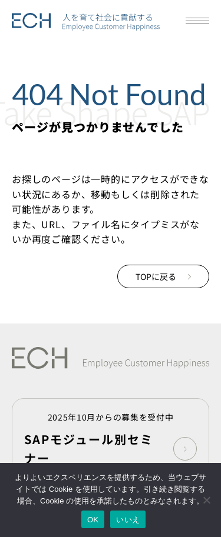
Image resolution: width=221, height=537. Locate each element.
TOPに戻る (163, 276)
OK (92, 519)
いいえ (128, 519)
